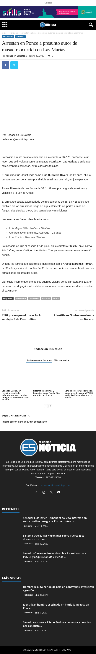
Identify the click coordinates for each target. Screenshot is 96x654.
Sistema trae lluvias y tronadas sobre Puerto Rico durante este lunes (46, 393)
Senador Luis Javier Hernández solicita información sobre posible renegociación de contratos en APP (15, 395)
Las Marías (34, 298)
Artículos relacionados (39, 360)
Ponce (56, 298)
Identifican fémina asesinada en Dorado (74, 317)
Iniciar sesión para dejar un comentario (24, 421)
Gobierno (28, 526)
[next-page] (50, 406)
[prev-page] (46, 406)
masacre (46, 298)
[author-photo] (48, 336)
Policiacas (14, 33)
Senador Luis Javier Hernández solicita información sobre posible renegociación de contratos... (55, 519)
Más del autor (61, 360)
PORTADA (21, 36)
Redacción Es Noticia (16, 55)
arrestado (21, 298)
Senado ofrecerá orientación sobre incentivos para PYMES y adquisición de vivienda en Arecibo (79, 394)
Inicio (4, 33)
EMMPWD (66, 649)
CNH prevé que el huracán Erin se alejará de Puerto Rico (23, 317)
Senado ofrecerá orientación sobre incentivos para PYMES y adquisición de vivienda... (54, 555)
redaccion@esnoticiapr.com (55, 485)
